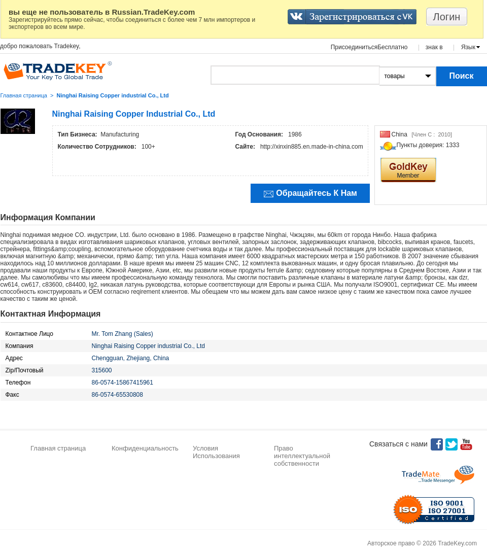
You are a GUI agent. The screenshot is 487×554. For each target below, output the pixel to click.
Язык (468, 47)
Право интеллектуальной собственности (302, 455)
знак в (434, 47)
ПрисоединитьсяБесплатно (369, 47)
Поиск (461, 76)
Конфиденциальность (145, 448)
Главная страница (24, 95)
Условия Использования (216, 452)
